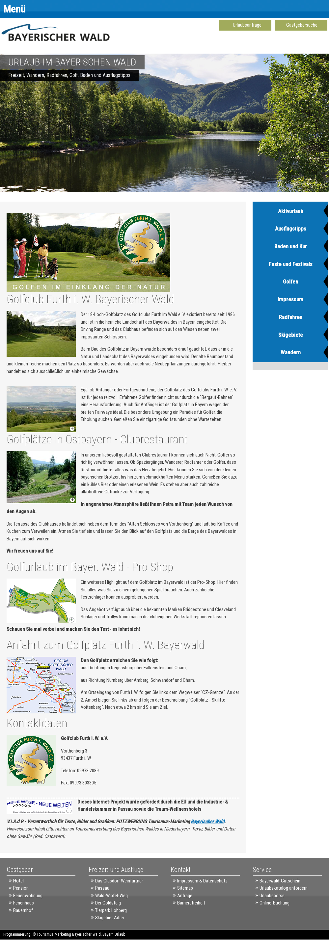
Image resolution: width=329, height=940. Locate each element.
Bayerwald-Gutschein (280, 881)
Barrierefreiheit (191, 903)
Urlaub (120, 934)
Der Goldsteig (108, 903)
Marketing (63, 934)
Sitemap (185, 888)
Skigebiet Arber (109, 918)
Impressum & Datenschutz (202, 881)
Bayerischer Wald (207, 822)
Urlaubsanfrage (247, 25)
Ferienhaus (23, 903)
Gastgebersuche (301, 25)
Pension (21, 888)
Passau (102, 888)
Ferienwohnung (27, 896)
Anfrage (184, 896)
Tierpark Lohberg (111, 910)
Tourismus (45, 934)
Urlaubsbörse (272, 896)
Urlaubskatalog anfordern (284, 888)
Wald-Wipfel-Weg (111, 896)
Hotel (18, 881)
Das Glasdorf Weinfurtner (119, 881)
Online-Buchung (274, 903)
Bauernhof (23, 910)
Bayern (108, 934)
